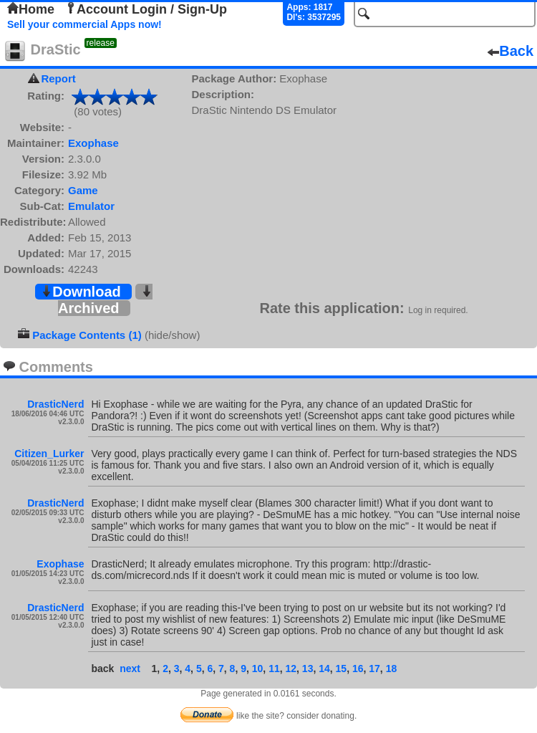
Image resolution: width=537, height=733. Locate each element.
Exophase (93, 143)
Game (83, 190)
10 (257, 668)
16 (358, 668)
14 (324, 668)
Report (58, 78)
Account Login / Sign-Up (146, 9)
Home (30, 9)
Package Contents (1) (87, 335)
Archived (105, 300)
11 (274, 668)
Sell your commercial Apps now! (84, 24)
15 (341, 668)
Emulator (91, 206)
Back (510, 51)
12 (290, 668)
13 (308, 668)
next (130, 668)
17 (374, 668)
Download (81, 292)
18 (391, 668)
